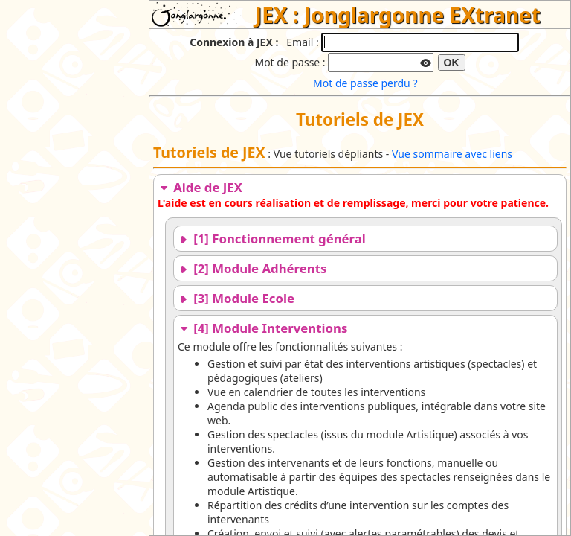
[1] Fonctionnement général (272, 238)
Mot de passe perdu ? (365, 83)
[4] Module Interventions (262, 327)
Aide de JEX (200, 187)
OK (451, 62)
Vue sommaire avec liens (452, 154)
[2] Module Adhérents (252, 268)
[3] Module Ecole (236, 298)
